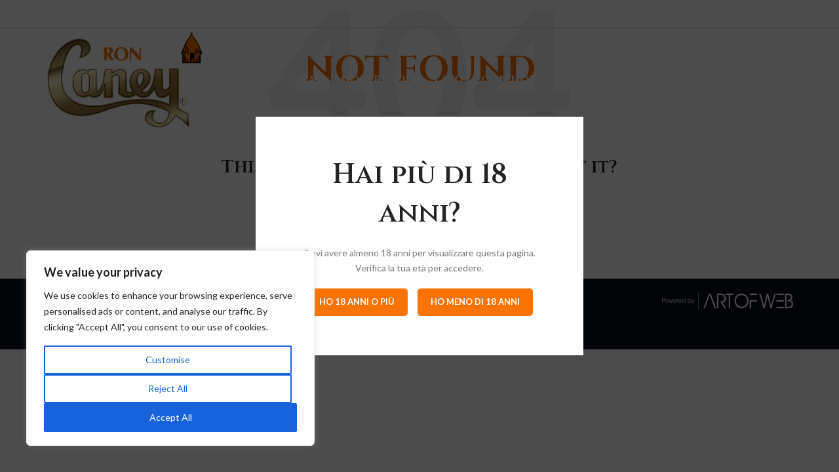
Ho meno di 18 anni (475, 301)
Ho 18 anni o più (357, 301)
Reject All (167, 388)
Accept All (170, 417)
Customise (168, 359)
